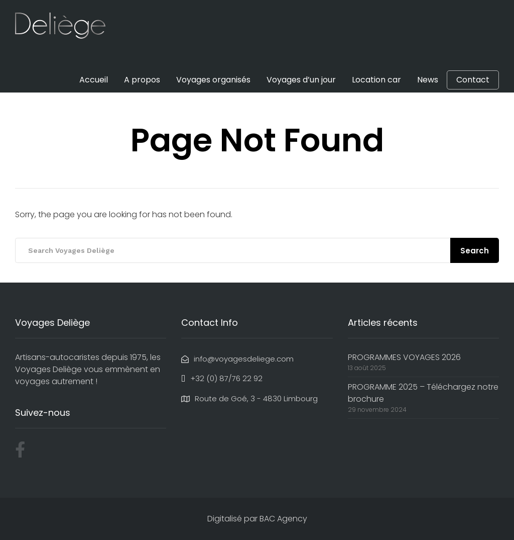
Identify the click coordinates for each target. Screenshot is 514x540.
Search (474, 250)
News (427, 79)
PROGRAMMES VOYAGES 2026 (404, 357)
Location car (376, 79)
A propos (142, 79)
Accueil (93, 79)
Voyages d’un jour (301, 79)
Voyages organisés (213, 79)
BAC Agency (283, 518)
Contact (472, 80)
